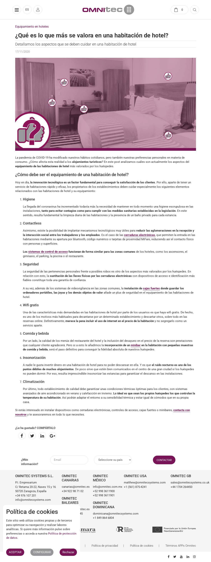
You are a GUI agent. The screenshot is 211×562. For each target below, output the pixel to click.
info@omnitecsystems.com (33, 500)
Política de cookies (141, 545)
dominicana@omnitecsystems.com (105, 513)
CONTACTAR (164, 460)
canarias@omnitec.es (74, 486)
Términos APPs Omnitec (180, 545)
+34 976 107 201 (25, 495)
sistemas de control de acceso (48, 251)
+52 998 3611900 (104, 491)
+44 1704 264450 (181, 487)
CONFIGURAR (42, 552)
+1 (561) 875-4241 (135, 487)
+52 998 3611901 (104, 495)
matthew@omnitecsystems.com (144, 482)
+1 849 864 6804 (103, 518)
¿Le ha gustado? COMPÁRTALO (35, 428)
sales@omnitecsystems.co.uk (183, 482)
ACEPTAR (15, 552)
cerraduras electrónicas (139, 235)
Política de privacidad (105, 545)
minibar (136, 345)
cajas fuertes (151, 288)
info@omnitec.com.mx (105, 486)
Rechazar (68, 552)
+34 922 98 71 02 (72, 491)
